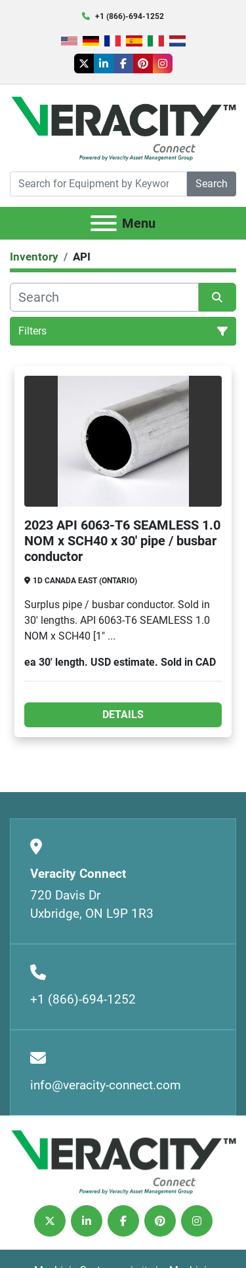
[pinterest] (143, 63)
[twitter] (84, 63)
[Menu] (104, 223)
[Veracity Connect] (123, 1161)
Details (123, 714)
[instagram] (163, 63)
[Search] (98, 184)
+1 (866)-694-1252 (129, 16)
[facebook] (123, 63)
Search (211, 183)
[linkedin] (103, 63)
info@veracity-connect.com (105, 1085)
